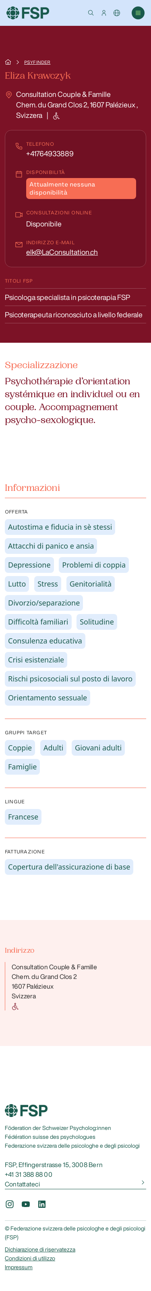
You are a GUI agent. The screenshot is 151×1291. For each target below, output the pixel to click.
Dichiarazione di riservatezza (40, 1249)
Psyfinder (37, 62)
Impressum (19, 1267)
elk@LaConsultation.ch (62, 252)
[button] (91, 13)
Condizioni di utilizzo (30, 1258)
